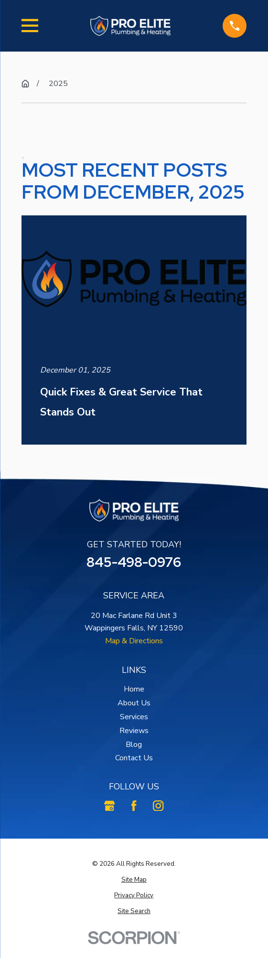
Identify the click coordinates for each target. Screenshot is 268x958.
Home (134, 689)
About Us (134, 703)
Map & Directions (134, 641)
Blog (134, 744)
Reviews (134, 730)
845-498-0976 (133, 562)
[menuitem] (134, 879)
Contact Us (134, 758)
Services (134, 717)
